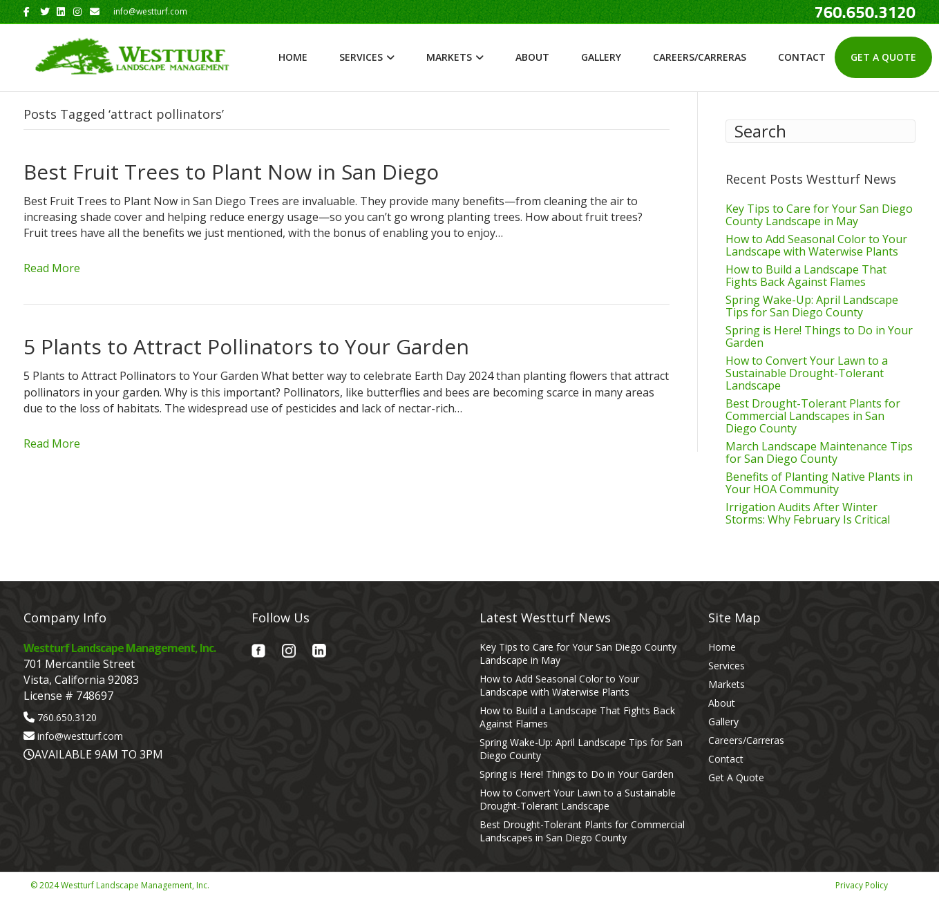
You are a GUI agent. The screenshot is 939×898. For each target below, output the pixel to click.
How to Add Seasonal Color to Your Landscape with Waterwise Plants (816, 245)
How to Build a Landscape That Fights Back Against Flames (805, 275)
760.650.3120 (67, 717)
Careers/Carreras (699, 57)
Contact (802, 57)
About (532, 57)
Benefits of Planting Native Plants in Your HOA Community (819, 483)
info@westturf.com (80, 736)
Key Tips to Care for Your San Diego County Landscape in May (819, 215)
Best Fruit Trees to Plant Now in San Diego (231, 171)
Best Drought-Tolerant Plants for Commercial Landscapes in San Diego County (812, 416)
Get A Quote (883, 57)
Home (292, 57)
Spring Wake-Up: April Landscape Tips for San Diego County (811, 306)
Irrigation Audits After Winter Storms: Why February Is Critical (807, 513)
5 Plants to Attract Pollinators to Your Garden (246, 346)
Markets (449, 57)
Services (361, 57)
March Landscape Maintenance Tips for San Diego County (819, 452)
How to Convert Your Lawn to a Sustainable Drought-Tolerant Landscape (806, 373)
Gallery (601, 57)
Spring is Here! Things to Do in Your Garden (819, 336)
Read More (51, 268)
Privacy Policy (861, 885)
